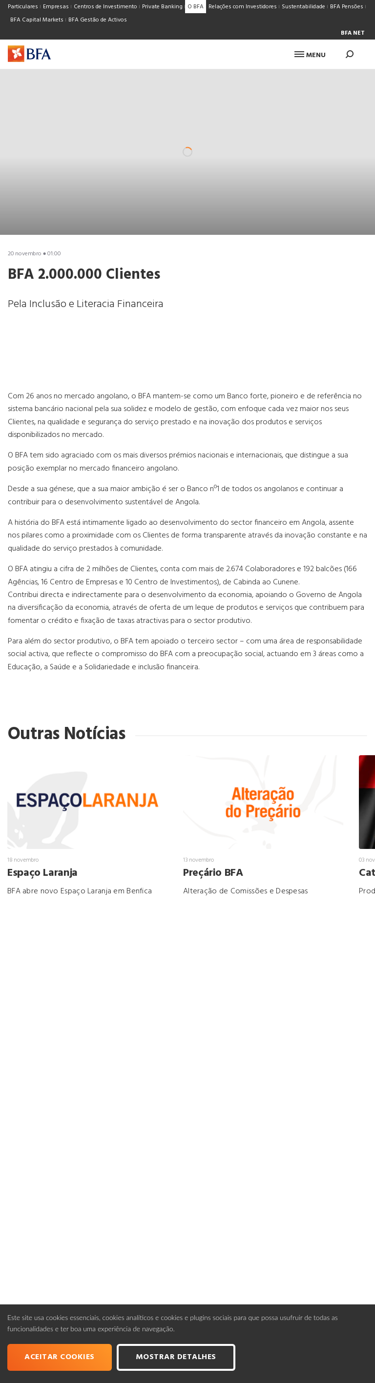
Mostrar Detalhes (176, 1357)
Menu (310, 55)
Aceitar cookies (59, 1357)
